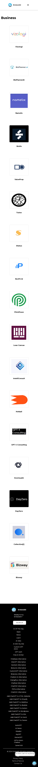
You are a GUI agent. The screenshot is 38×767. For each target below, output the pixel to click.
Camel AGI (19, 745)
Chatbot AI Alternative (18, 677)
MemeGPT (18, 737)
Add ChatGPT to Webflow (18, 702)
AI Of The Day (18, 629)
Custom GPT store (18, 648)
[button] (28, 5)
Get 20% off (19, 622)
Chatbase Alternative (18, 659)
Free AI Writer (18, 655)
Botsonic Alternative (18, 668)
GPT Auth (18, 652)
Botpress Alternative (18, 674)
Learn (18, 638)
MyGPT (18, 734)
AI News (18, 728)
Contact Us (18, 763)
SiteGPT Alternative (18, 662)
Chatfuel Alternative (18, 683)
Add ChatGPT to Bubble (18, 705)
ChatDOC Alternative (18, 692)
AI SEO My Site (18, 644)
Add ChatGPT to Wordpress (18, 711)
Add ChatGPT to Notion (18, 708)
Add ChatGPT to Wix (18, 714)
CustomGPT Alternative (18, 671)
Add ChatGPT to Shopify (18, 699)
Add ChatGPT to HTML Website (18, 696)
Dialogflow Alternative (18, 680)
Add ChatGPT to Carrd (18, 717)
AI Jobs (18, 641)
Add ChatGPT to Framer (18, 720)
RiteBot (18, 731)
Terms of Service (18, 761)
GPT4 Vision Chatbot (18, 741)
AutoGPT (18, 725)
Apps (18, 632)
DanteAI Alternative (18, 665)
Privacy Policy (18, 758)
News (18, 635)
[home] (14, 5)
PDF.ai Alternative (18, 689)
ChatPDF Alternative (18, 686)
